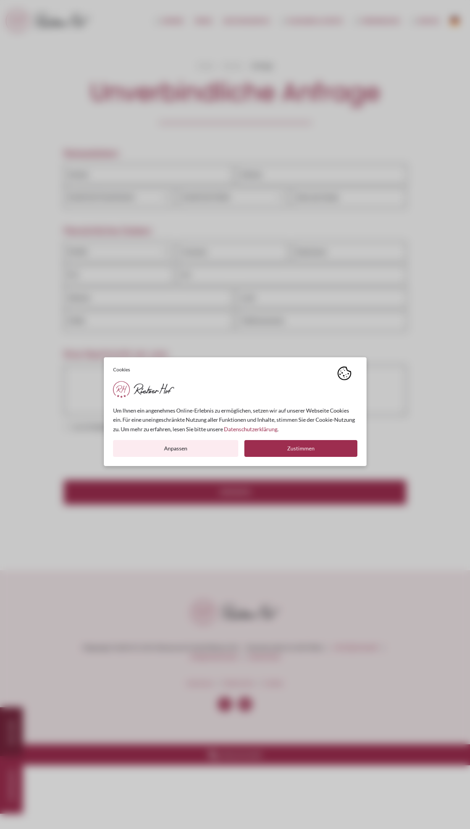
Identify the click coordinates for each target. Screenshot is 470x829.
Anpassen (175, 451)
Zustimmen (301, 451)
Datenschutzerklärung (250, 432)
